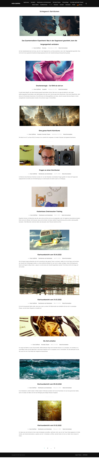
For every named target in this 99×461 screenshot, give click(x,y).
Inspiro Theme (78, 458)
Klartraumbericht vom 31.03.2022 (49, 303)
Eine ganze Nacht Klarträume (49, 134)
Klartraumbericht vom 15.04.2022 (49, 258)
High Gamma (15, 3)
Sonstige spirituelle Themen (76, 2)
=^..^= (50, 4)
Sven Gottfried (37, 51)
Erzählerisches (43, 4)
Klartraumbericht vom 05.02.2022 (49, 387)
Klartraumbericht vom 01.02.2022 (49, 428)
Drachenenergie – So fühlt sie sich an (49, 89)
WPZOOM (85, 458)
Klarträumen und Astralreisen (44, 2)
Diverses (56, 4)
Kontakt (62, 4)
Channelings (65, 2)
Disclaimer (68, 4)
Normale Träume (56, 2)
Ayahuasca (26, 2)
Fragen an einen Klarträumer (49, 173)
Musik (73, 4)
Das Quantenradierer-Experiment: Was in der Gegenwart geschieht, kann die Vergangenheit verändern (49, 44)
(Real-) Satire (35, 4)
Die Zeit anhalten (49, 344)
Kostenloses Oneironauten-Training (49, 215)
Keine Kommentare (63, 51)
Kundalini (33, 2)
